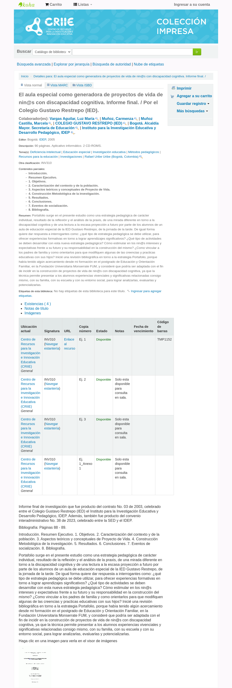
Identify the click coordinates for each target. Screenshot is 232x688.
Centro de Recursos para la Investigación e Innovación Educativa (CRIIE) (30, 353)
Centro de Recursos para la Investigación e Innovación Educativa (30, 4)
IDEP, (43, 139)
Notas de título (36, 308)
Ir (197, 52)
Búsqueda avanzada (34, 64)
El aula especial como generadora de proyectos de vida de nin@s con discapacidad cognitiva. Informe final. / (120, 76)
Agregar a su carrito (194, 96)
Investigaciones (71, 156)
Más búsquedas (192, 111)
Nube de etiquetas (149, 64)
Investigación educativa (109, 152)
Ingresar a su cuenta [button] (192, 4)
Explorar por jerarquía (72, 64)
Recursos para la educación (38, 156)
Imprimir (184, 88)
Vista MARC (59, 85)
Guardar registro (193, 104)
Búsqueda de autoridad (112, 64)
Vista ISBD (84, 85)
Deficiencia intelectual (45, 152)
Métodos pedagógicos (143, 152)
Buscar (24, 51)
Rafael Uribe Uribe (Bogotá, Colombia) (111, 156)
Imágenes (33, 313)
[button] (53, 4)
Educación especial (76, 152)
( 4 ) (38, 304)
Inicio (24, 76)
